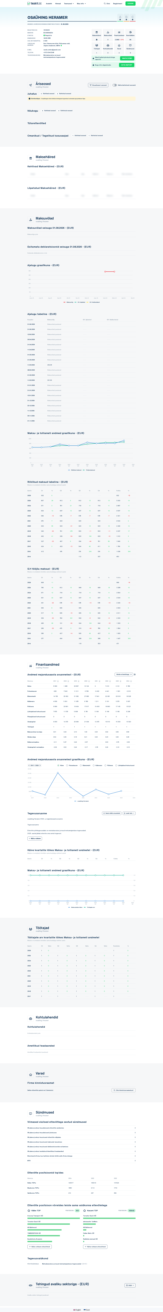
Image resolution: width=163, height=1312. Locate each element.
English (77, 1310)
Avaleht (49, 3)
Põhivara (109, 765)
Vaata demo (127, 58)
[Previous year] (29, 765)
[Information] (135, 674)
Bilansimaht (85, 765)
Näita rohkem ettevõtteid (39, 1247)
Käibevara (97, 765)
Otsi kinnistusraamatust (123, 1090)
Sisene (130, 3)
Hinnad (58, 3)
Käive (60, 765)
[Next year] (40, 765)
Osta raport (126, 65)
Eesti (87, 1310)
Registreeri (117, 3)
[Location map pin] (61, 46)
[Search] (107, 3)
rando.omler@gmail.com (52, 50)
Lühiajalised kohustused (124, 765)
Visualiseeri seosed (98, 85)
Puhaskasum (71, 765)
